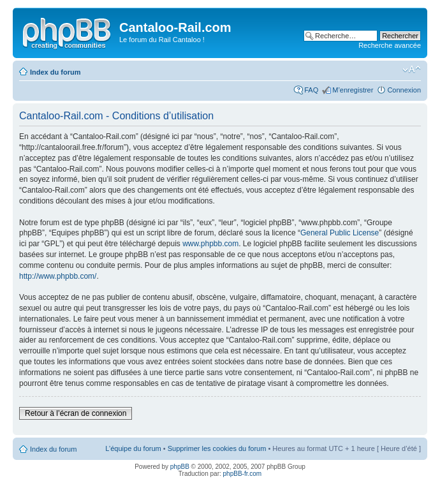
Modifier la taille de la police (411, 69)
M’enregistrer (352, 90)
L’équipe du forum (133, 448)
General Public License (339, 232)
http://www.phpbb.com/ (57, 276)
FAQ (311, 90)
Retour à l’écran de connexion (75, 413)
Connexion (404, 90)
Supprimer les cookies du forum (217, 448)
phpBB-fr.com (242, 473)
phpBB (179, 466)
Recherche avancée (389, 45)
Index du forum (55, 72)
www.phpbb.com (210, 243)
